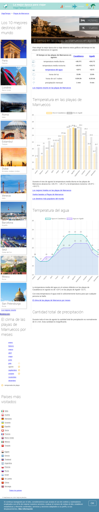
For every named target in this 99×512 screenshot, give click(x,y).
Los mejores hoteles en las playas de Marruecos (51, 190)
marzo (10, 349)
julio (9, 363)
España (4, 225)
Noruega (8, 486)
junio (10, 360)
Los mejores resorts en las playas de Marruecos (51, 88)
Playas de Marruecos (21, 13)
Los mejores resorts (8, 310)
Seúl (4, 249)
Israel (7, 475)
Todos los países (15, 490)
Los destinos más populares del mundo (48, 199)
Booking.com (5, 314)
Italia (3, 117)
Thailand (8, 459)
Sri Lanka (8, 479)
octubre (11, 374)
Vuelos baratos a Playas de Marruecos (47, 194)
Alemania (8, 419)
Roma (5, 114)
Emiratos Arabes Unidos (11, 171)
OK (92, 503)
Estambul (7, 141)
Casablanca (78, 56)
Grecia (7, 456)
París (5, 60)
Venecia (6, 195)
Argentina (8, 463)
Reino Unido (6, 90)
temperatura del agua (54, 70)
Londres (6, 87)
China (7, 482)
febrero (11, 346)
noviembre (12, 377)
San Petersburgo (11, 303)
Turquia (4, 144)
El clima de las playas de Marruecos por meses (51, 300)
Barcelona (7, 222)
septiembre (12, 370)
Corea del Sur (7, 252)
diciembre (12, 381)
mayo (10, 356)
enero (10, 343)
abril (10, 353)
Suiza (7, 430)
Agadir (92, 56)
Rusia (4, 279)
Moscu (6, 276)
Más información (25, 509)
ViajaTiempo (6, 13)
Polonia (7, 467)
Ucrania (7, 423)
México (7, 442)
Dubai (5, 168)
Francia (4, 63)
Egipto (7, 452)
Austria (7, 415)
